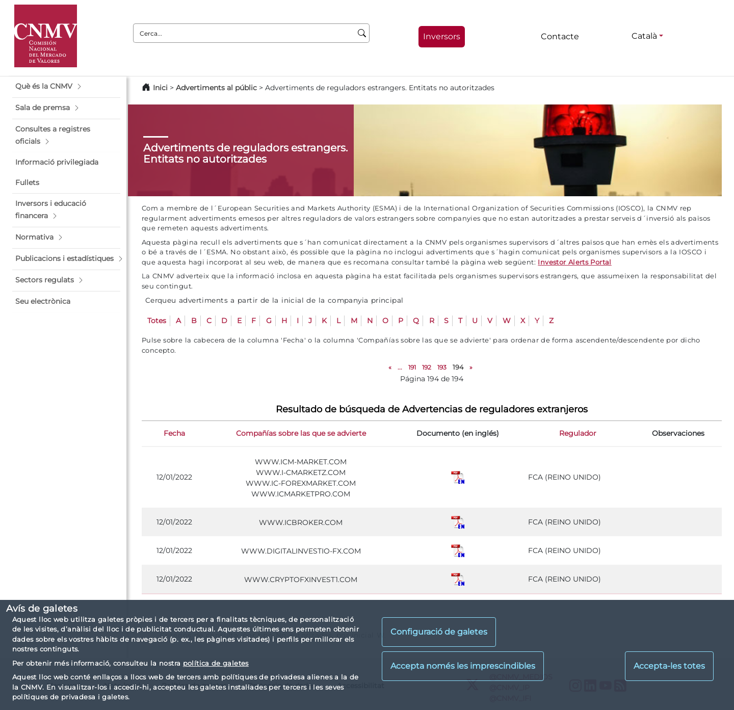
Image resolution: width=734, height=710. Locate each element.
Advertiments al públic (216, 87)
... (400, 367)
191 (412, 367)
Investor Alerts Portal (574, 262)
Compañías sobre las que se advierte (301, 433)
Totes (156, 320)
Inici (160, 87)
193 (442, 367)
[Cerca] (362, 33)
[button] (66, 86)
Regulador (577, 433)
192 (426, 367)
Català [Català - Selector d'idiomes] (644, 36)
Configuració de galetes (438, 632)
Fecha (174, 433)
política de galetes (216, 663)
